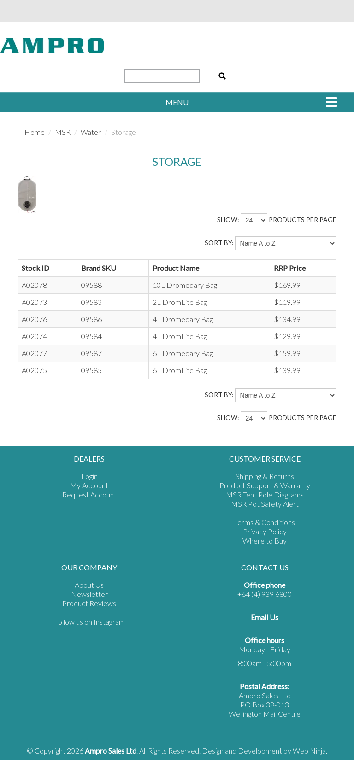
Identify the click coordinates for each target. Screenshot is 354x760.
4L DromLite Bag (180, 336)
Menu (177, 102)
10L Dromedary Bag (185, 285)
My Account (89, 485)
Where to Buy (264, 540)
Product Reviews (89, 603)
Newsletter (89, 594)
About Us (89, 584)
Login (89, 476)
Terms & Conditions (264, 522)
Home (34, 132)
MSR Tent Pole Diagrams (265, 494)
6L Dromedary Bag (183, 353)
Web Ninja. (310, 750)
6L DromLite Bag (180, 370)
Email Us (264, 617)
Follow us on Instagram (89, 621)
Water (91, 132)
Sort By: (219, 242)
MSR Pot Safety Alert (265, 503)
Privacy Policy (265, 531)
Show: (228, 219)
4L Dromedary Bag (183, 319)
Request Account (89, 494)
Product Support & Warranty (264, 485)
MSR (63, 132)
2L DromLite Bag (180, 302)
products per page (302, 219)
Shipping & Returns (265, 476)
